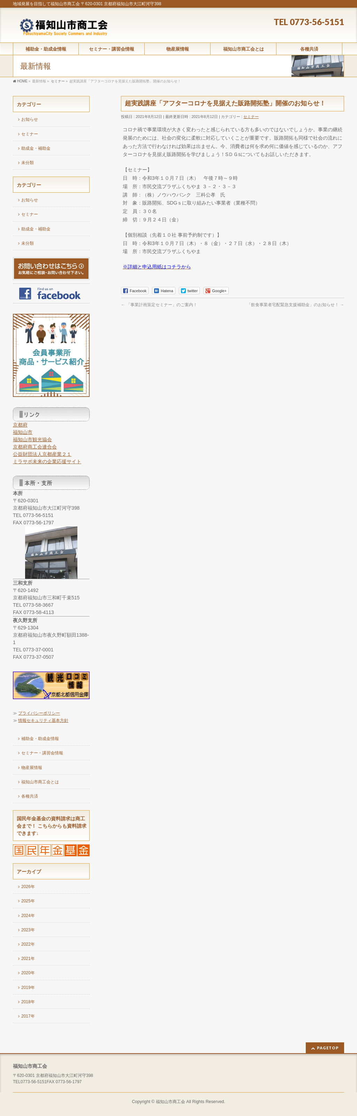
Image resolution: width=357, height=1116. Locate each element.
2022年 (28, 944)
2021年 (28, 958)
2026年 (28, 886)
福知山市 (22, 432)
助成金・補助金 (36, 148)
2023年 (28, 929)
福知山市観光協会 (32, 439)
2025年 (28, 901)
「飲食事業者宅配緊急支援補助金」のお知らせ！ (295, 304)
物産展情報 (31, 767)
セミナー (251, 116)
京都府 (20, 425)
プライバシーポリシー (39, 713)
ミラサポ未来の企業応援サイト (47, 461)
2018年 (28, 1001)
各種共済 (29, 796)
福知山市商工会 (170, 1101)
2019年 (28, 987)
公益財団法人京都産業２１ (42, 454)
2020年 (28, 972)
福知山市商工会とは (40, 781)
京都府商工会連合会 (35, 447)
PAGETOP (328, 1047)
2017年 (28, 1016)
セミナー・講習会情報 (42, 753)
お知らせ (29, 119)
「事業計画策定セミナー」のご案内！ (159, 304)
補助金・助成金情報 (40, 738)
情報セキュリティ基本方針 (43, 720)
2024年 (28, 915)
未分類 (27, 162)
